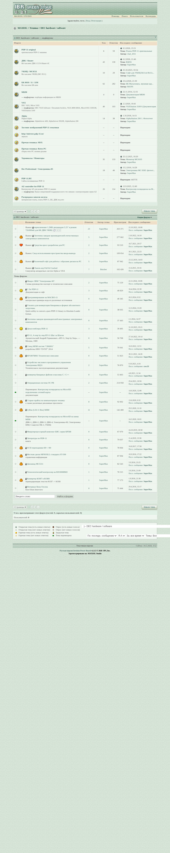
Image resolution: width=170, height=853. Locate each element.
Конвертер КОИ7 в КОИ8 (38, 478)
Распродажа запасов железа (34, 197)
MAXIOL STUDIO (23, 16)
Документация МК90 (135, 94)
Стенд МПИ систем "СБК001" (40, 346)
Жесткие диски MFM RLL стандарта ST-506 (46, 454)
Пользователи (136, 16)
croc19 (146, 366)
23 (89, 229)
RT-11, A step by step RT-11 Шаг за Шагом (45, 335)
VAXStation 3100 (28, 110)
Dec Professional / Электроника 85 (37, 169)
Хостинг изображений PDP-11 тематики (40, 127)
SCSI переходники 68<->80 (39, 448)
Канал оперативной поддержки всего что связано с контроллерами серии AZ (66, 192)
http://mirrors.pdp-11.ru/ (32, 134)
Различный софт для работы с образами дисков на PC (57, 261)
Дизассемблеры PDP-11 (37, 328)
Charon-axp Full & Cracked (45, 268)
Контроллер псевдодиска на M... (140, 189)
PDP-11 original (28, 49)
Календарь (151, 16)
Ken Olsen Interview (34, 489)
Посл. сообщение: (136, 230)
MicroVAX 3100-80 (88, 108)
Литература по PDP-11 (37, 438)
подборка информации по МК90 (48, 97)
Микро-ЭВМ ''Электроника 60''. (41, 281)
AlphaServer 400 (41, 121)
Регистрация (96, 21)
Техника (34, 28)
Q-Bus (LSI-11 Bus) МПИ (38, 410)
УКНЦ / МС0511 (29, 71)
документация (31, 395)
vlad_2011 (131, 54)
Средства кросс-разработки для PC (49, 245)
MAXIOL (22, 28)
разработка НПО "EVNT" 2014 (39, 349)
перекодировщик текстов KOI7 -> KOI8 (42, 481)
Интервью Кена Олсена (37, 487)
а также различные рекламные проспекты (43, 403)
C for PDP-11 (32, 289)
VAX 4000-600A (73, 108)
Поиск (125, 16)
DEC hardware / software (53, 28)
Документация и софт (35, 292)
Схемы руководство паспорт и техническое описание (48, 284)
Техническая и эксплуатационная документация (46, 368)
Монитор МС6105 (134, 159)
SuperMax (131, 64)
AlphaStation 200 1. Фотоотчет (139, 118)
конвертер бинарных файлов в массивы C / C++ (48, 374)
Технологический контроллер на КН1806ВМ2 (47, 472)
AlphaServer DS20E (56, 121)
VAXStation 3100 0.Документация (141, 106)
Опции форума (143, 217)
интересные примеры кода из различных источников (48, 300)
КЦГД (128, 62)
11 (89, 410)
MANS (130, 86)
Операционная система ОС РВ (40, 383)
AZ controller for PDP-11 (32, 186)
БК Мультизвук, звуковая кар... (139, 84)
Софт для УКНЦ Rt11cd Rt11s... (140, 73)
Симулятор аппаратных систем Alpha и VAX (45, 271)
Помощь (116, 16)
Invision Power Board (82, 551)
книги (28, 441)
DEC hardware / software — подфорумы (34, 38)
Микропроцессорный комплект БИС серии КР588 (49, 431)
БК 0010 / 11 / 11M (29, 82)
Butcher (103, 269)
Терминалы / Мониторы (32, 158)
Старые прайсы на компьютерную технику (46, 400)
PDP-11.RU (26, 178)
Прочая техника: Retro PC (33, 149)
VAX (23, 103)
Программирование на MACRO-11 (42, 297)
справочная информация (36, 457)
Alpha (24, 116)
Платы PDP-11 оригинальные (139, 51)
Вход (88, 21)
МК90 (24, 92)
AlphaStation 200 (71, 121)
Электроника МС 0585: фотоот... (140, 170)
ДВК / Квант (27, 60)
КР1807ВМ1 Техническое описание (43, 356)
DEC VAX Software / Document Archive (50, 108)
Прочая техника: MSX (31, 142)
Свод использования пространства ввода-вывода (53, 253)
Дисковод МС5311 (35, 464)
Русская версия (66, 551)
